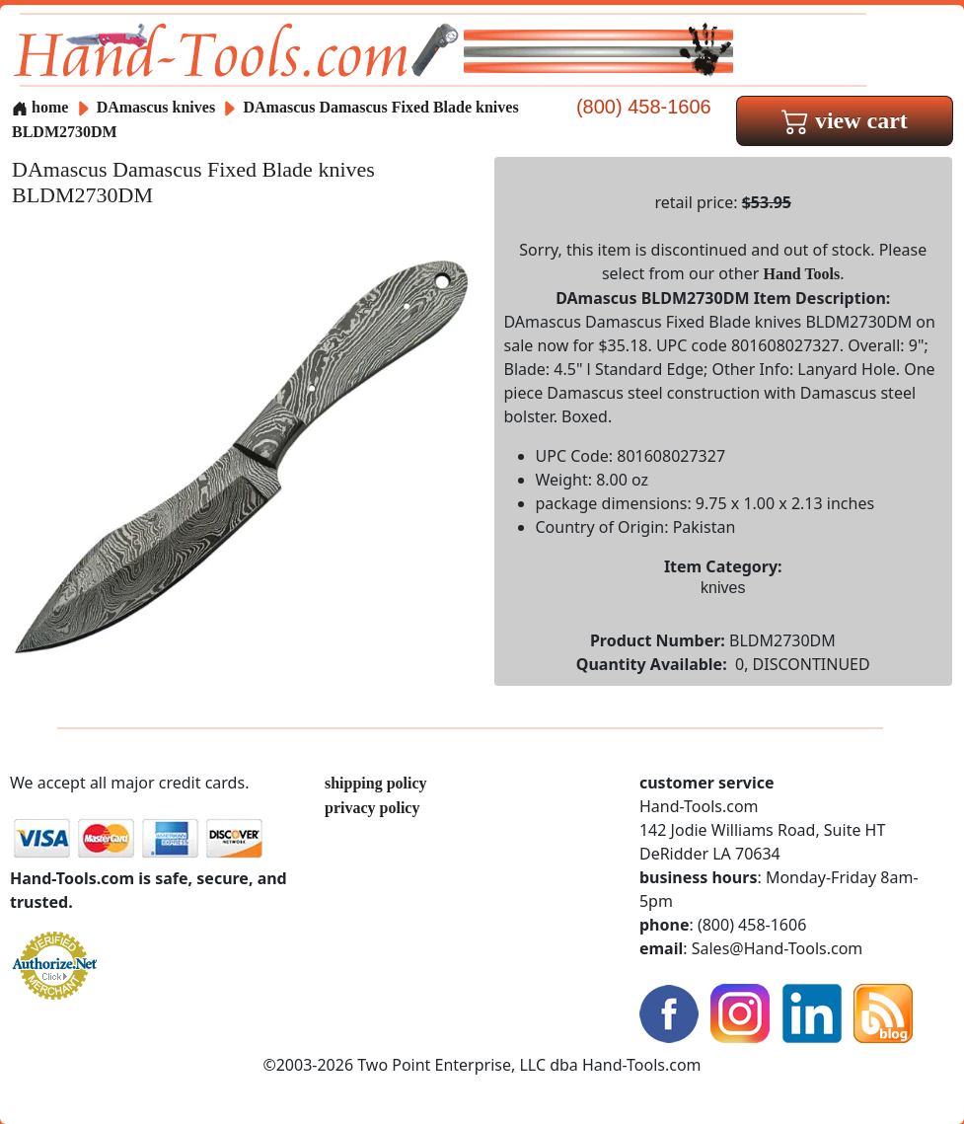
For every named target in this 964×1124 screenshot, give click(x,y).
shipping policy (376, 783)
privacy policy (372, 807)
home (40, 107)
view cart (844, 120)
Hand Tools (801, 273)
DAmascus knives (156, 107)
